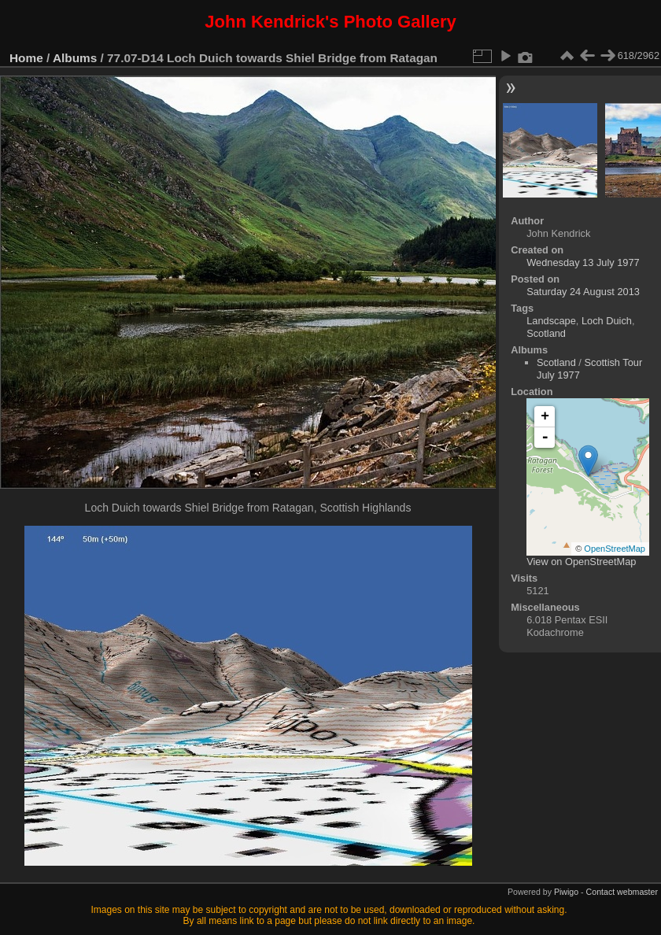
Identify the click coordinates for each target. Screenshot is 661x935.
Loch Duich (607, 321)
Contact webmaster (622, 891)
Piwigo (566, 891)
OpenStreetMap (614, 548)
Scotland (546, 333)
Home (26, 58)
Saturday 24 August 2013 (583, 292)
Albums (75, 58)
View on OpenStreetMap (581, 561)
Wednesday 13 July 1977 (582, 262)
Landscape (551, 321)
